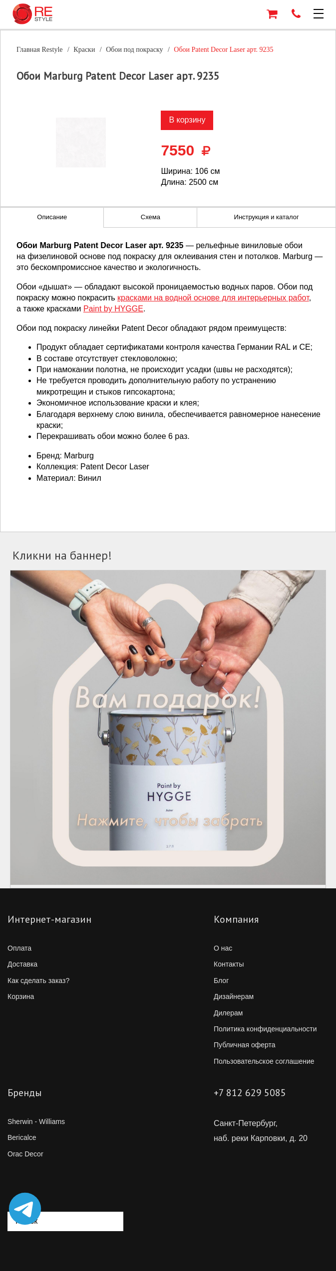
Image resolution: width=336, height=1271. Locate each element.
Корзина (20, 996)
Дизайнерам (234, 996)
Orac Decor (25, 1154)
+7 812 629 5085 (250, 1092)
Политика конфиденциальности (265, 1029)
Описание (52, 217)
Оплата (19, 948)
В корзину (187, 120)
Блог (221, 981)
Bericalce (21, 1137)
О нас (223, 948)
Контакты (229, 964)
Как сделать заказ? (38, 981)
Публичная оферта (245, 1045)
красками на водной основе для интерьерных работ (213, 297)
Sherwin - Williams (36, 1122)
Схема (150, 217)
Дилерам (228, 1013)
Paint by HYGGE (113, 308)
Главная (39, 49)
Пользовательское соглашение (264, 1061)
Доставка (22, 964)
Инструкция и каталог (266, 217)
